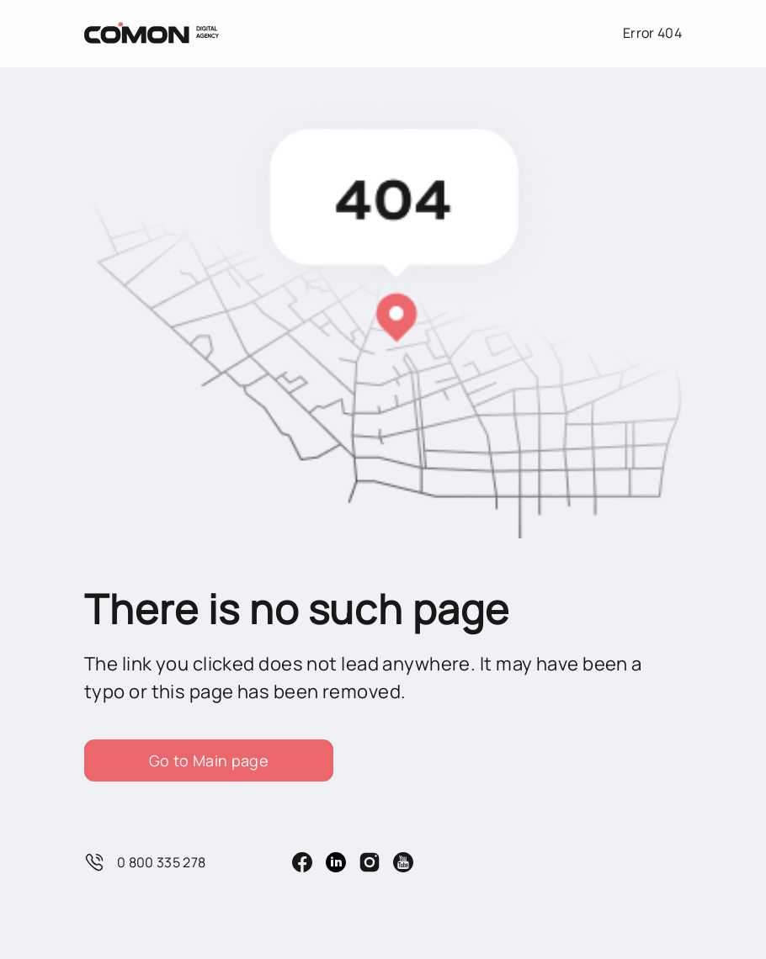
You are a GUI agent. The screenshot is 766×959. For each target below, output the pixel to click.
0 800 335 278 (144, 862)
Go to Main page (209, 760)
